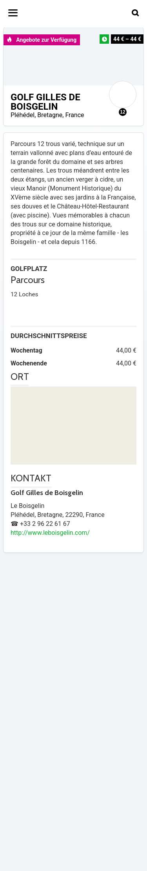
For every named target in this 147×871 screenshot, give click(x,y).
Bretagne (49, 115)
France (74, 115)
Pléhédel (22, 115)
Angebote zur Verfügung (41, 40)
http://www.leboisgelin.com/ (50, 532)
